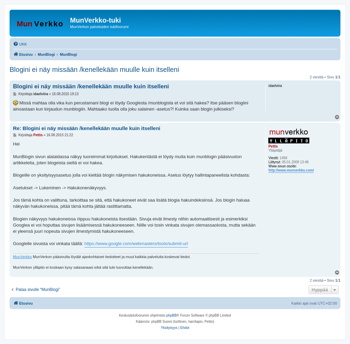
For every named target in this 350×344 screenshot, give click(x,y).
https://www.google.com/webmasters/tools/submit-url (136, 243)
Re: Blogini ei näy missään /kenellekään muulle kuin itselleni (86, 128)
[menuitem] (20, 44)
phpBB (171, 315)
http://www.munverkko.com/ (291, 170)
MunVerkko (22, 257)
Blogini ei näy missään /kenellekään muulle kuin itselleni (94, 69)
